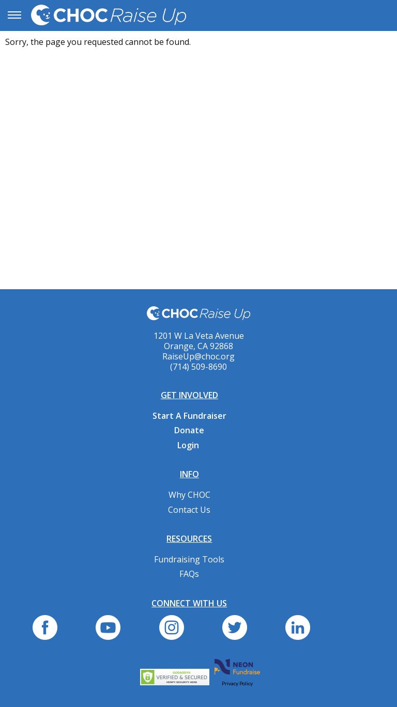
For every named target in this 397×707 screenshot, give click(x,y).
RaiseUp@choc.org (198, 356)
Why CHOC (189, 494)
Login (188, 445)
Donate (189, 430)
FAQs (189, 573)
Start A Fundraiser (189, 415)
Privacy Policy (237, 683)
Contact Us (189, 509)
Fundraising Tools (189, 559)
